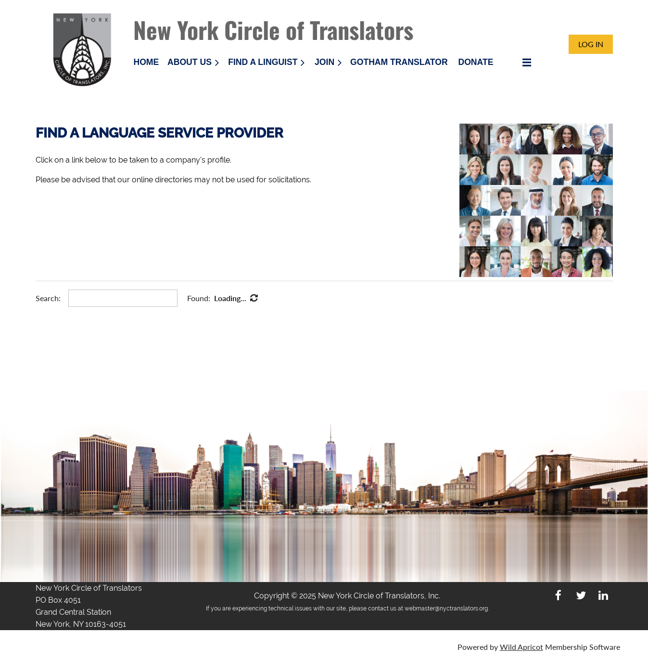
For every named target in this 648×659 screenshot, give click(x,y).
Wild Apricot (521, 646)
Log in (590, 44)
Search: (48, 298)
